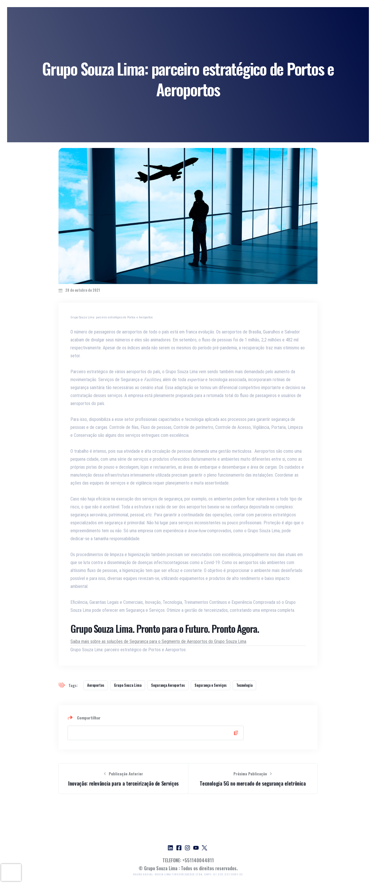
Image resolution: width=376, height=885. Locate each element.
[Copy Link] (156, 733)
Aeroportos (95, 685)
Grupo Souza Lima (127, 685)
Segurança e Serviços (211, 685)
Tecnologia (244, 685)
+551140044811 (198, 860)
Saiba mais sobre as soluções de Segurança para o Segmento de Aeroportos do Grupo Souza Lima (158, 641)
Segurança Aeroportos (168, 685)
